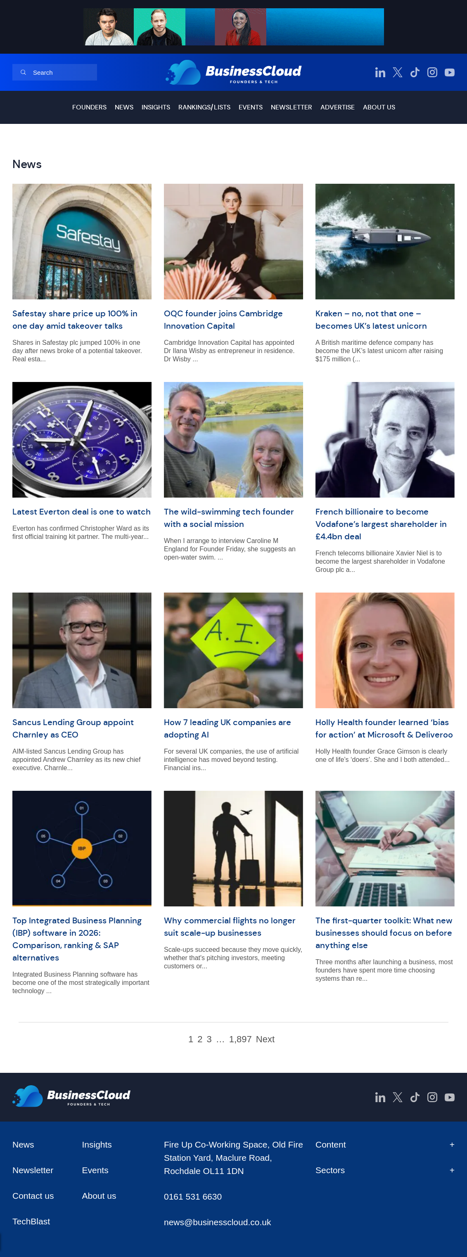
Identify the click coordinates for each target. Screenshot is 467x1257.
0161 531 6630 (193, 1196)
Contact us (33, 1195)
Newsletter (291, 107)
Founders (89, 107)
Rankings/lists (204, 107)
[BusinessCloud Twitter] (398, 72)
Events (251, 107)
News (124, 107)
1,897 (240, 1039)
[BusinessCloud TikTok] (415, 72)
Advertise (337, 107)
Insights (156, 107)
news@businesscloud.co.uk (217, 1222)
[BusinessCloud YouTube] (450, 72)
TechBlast (31, 1221)
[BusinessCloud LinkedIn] (380, 72)
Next (265, 1039)
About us (379, 107)
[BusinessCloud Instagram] (432, 72)
